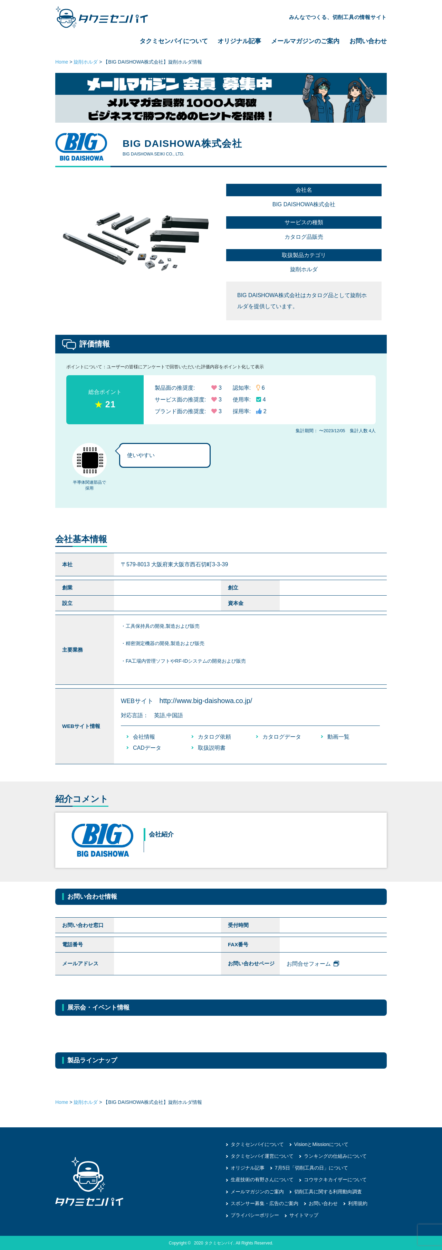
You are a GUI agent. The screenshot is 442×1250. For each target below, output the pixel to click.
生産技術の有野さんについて (262, 1179)
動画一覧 (338, 737)
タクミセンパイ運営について (262, 1156)
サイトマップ (303, 1215)
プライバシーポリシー (255, 1215)
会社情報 (144, 737)
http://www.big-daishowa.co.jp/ (205, 700)
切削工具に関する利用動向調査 (328, 1191)
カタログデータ (281, 737)
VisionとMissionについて (321, 1144)
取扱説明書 (211, 748)
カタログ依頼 (214, 737)
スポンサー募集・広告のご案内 (264, 1203)
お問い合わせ (368, 41)
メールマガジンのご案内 (305, 41)
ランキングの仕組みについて (335, 1156)
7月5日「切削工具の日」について (311, 1168)
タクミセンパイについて (174, 41)
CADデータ (147, 748)
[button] (205, 235)
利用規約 (357, 1203)
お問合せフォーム (313, 964)
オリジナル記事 (239, 41)
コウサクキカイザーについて (335, 1179)
